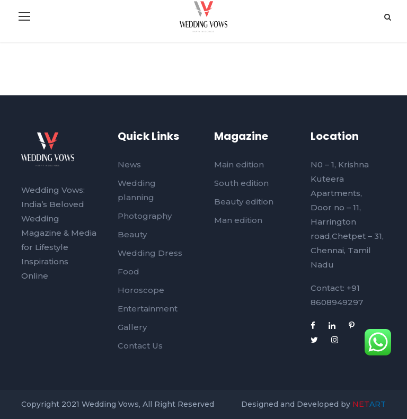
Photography (145, 216)
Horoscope (141, 290)
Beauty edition (243, 202)
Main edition (239, 164)
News (129, 164)
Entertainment (148, 309)
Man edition (238, 220)
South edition (241, 183)
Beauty (132, 234)
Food (128, 271)
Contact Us (140, 346)
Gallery (132, 327)
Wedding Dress (150, 253)
